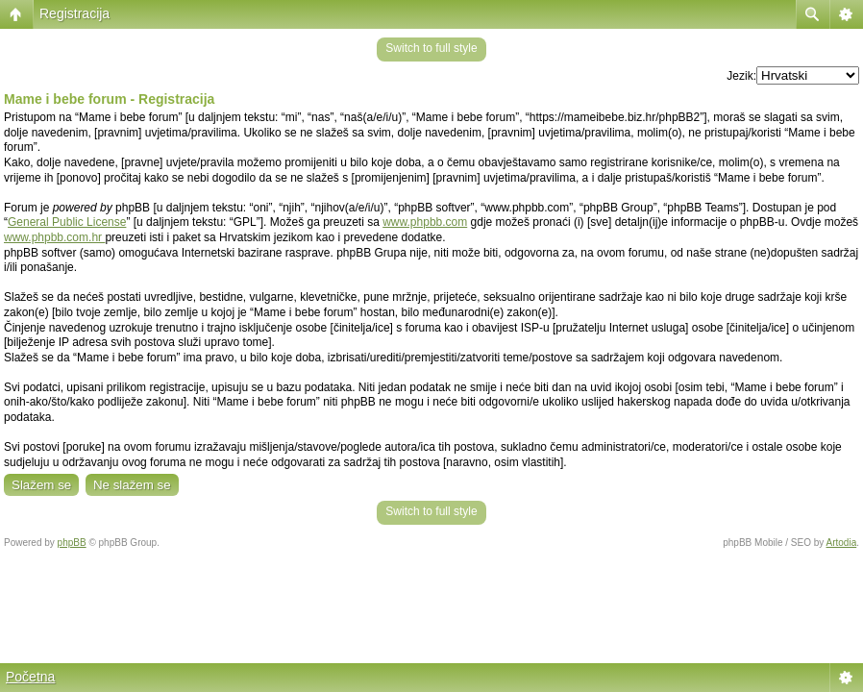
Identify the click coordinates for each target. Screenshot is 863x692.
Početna (30, 676)
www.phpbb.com (424, 222)
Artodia (841, 542)
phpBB (72, 542)
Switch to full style (431, 48)
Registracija (74, 13)
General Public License (67, 222)
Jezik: (741, 76)
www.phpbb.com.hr (54, 237)
